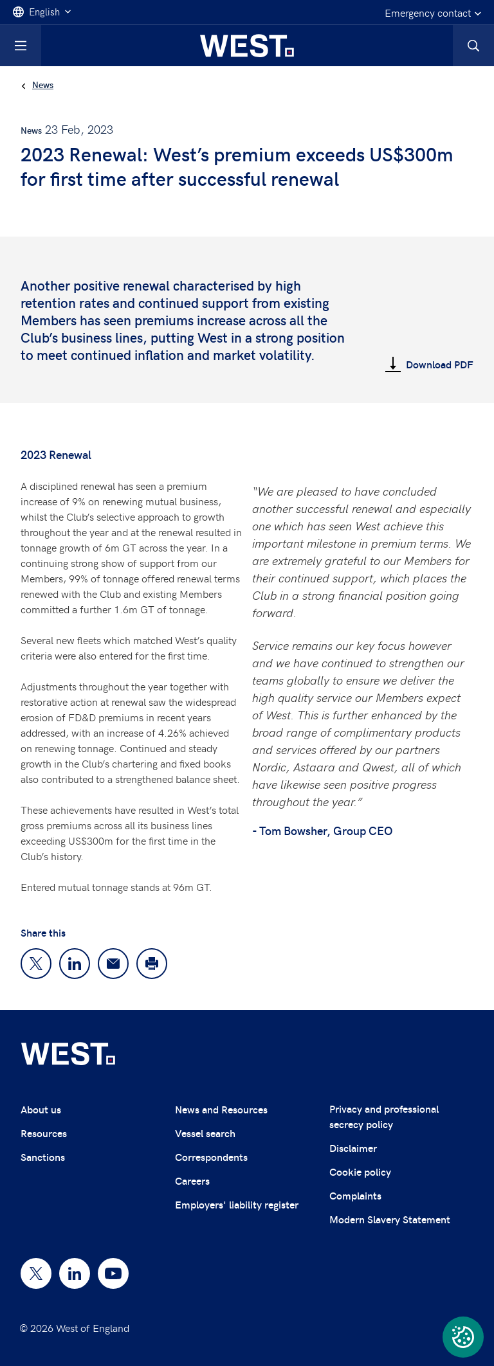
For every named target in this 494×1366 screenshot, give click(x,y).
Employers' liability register (236, 1204)
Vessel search (205, 1133)
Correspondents (211, 1157)
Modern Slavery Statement (389, 1219)
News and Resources (221, 1109)
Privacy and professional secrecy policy (384, 1116)
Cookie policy (360, 1171)
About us (41, 1109)
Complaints (355, 1195)
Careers (192, 1180)
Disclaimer (353, 1148)
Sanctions (43, 1157)
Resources (44, 1133)
